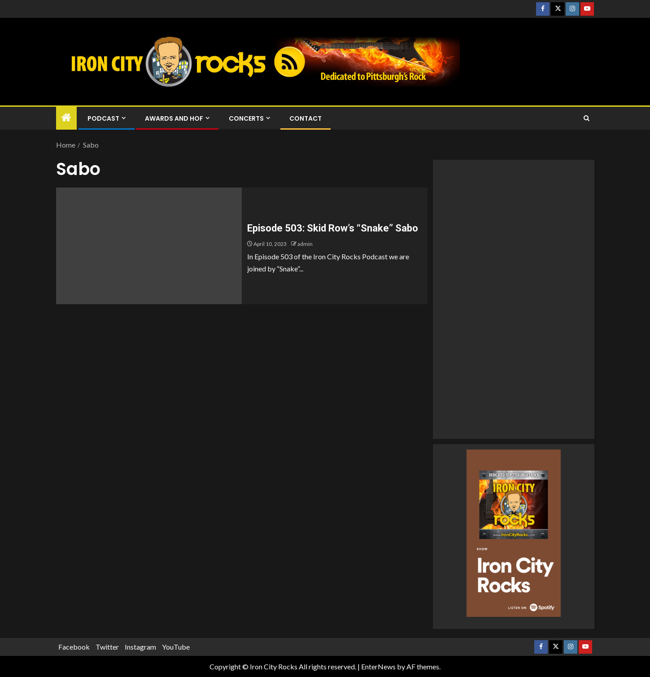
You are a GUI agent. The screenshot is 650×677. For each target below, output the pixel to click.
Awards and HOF (174, 118)
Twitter (107, 646)
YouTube (176, 646)
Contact (305, 118)
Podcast (103, 118)
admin (305, 243)
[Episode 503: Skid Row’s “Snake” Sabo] (149, 246)
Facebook (74, 646)
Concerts (246, 118)
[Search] (586, 118)
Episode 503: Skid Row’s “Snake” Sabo (332, 228)
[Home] (66, 117)
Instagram (140, 646)
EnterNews (378, 666)
